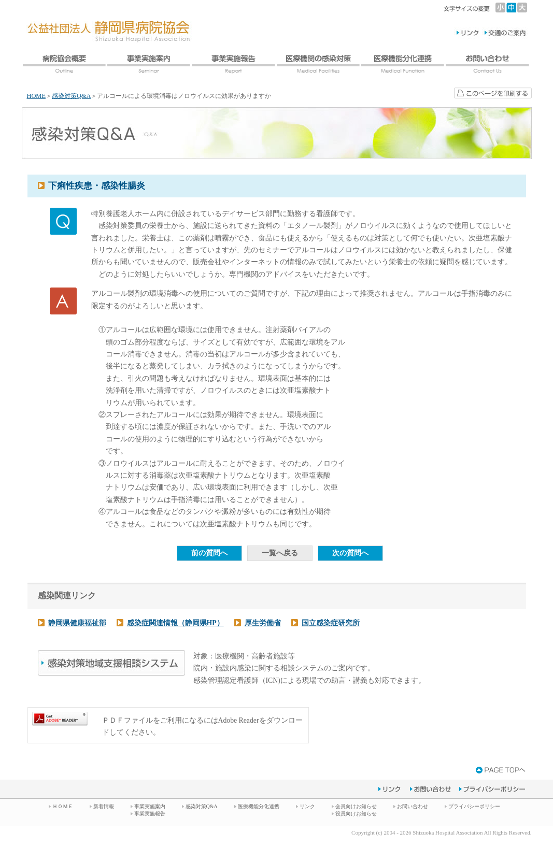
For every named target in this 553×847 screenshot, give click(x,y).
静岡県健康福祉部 (77, 623)
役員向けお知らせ (356, 813)
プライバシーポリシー (474, 806)
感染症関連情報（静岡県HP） (175, 623)
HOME (36, 95)
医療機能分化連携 (258, 806)
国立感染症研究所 (331, 623)
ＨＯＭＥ (62, 806)
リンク (307, 806)
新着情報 (103, 806)
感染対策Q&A (71, 95)
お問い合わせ (412, 806)
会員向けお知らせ (356, 806)
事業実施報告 (149, 813)
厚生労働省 (263, 623)
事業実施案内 (149, 806)
